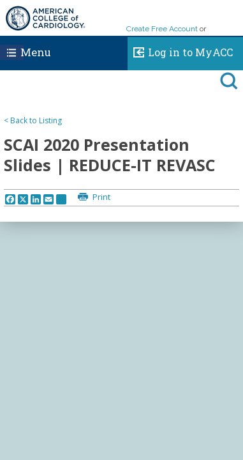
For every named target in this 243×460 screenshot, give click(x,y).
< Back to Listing (33, 120)
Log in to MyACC (180, 50)
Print (100, 197)
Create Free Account (162, 28)
